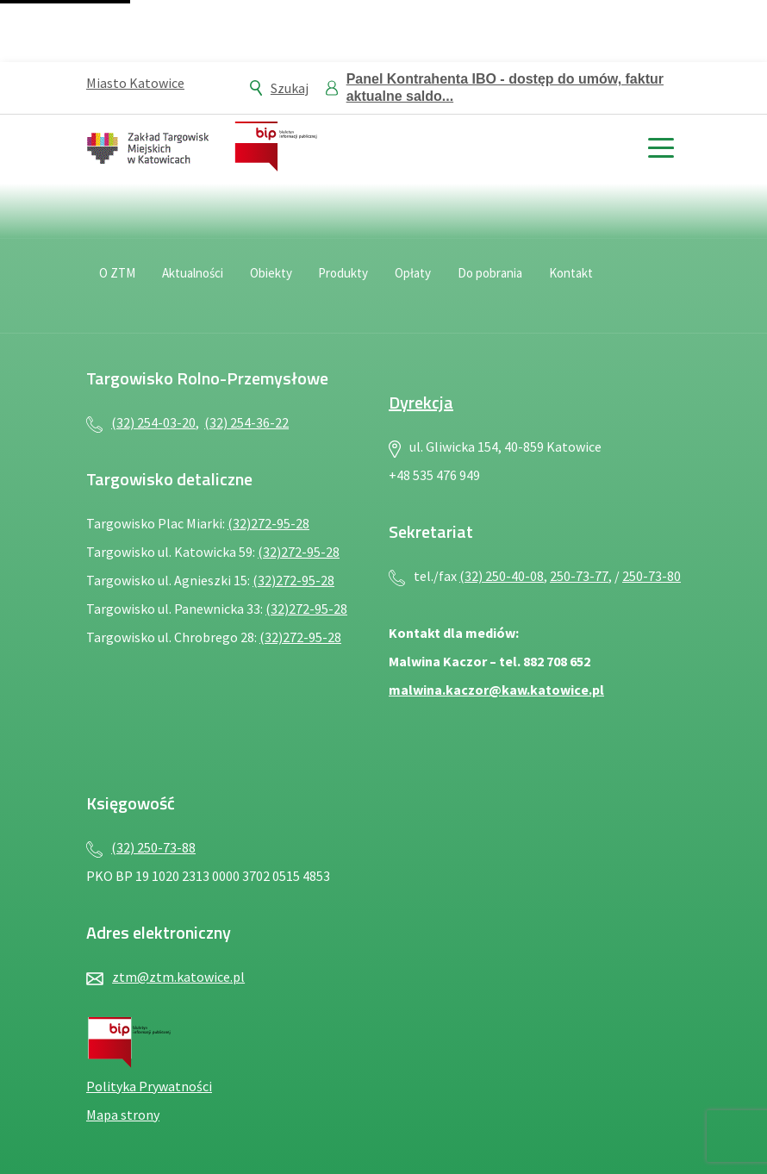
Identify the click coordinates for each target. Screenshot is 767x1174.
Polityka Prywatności (149, 1086)
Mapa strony (122, 1114)
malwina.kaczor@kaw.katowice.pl (496, 689)
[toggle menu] (660, 146)
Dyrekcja (421, 402)
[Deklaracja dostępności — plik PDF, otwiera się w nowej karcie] (625, 283)
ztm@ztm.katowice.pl (178, 976)
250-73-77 (579, 575)
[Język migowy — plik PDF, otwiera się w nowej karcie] (663, 283)
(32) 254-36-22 (246, 422)
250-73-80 (651, 575)
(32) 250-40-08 (501, 575)
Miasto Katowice (135, 82)
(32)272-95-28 (268, 523)
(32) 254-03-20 (153, 422)
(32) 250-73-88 (153, 847)
